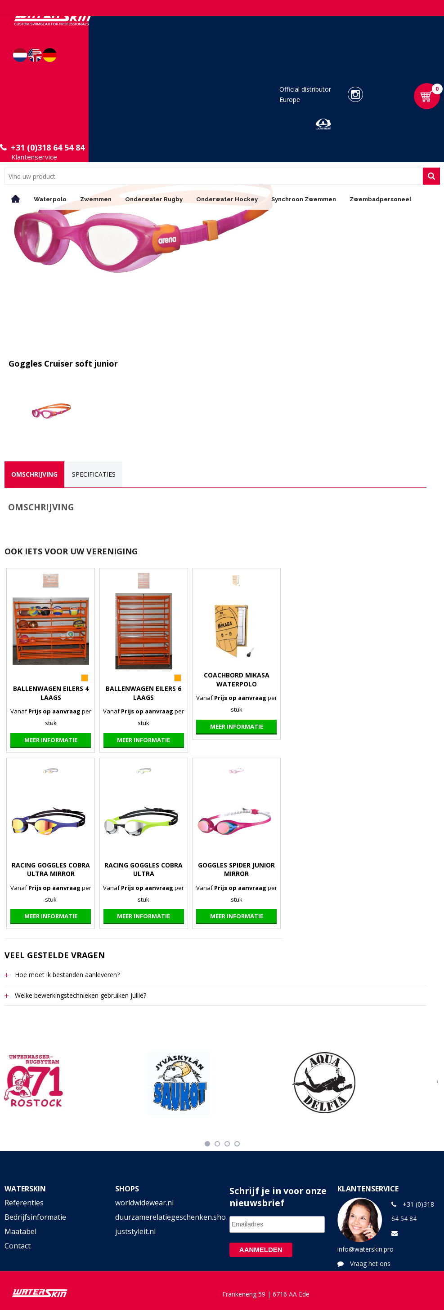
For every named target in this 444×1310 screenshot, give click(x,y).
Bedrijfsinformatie (35, 1217)
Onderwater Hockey (227, 199)
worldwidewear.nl (144, 1203)
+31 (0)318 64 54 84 (48, 147)
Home (15, 199)
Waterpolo (50, 199)
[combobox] (213, 176)
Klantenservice (34, 156)
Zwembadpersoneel (380, 199)
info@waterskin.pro (365, 1249)
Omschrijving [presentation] (34, 474)
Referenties (24, 1203)
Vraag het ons (370, 1263)
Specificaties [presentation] (94, 474)
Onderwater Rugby (154, 199)
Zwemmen (96, 199)
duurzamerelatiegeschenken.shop (166, 1217)
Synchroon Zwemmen (303, 199)
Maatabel (20, 1231)
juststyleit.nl (135, 1231)
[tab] (34, 474)
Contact (17, 1246)
